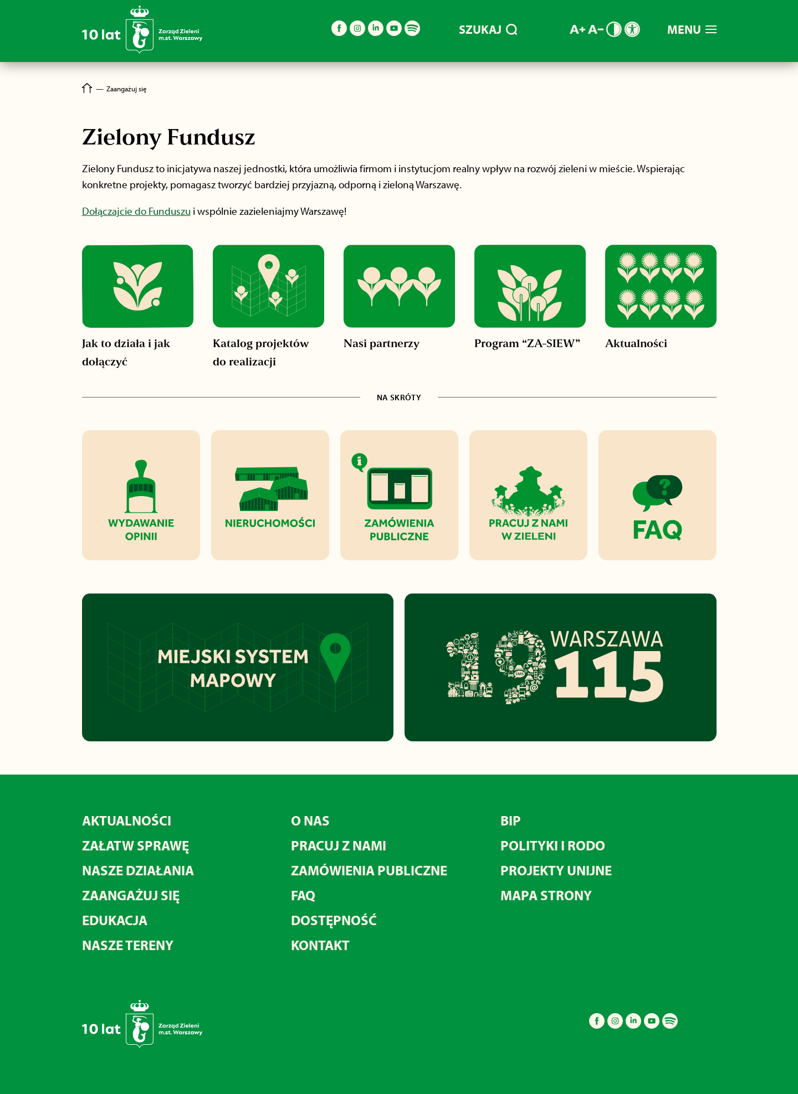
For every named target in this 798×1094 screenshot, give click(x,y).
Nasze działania (138, 870)
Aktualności (126, 820)
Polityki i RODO (552, 845)
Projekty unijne (556, 870)
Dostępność (334, 919)
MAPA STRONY (546, 895)
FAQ (303, 895)
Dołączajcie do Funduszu (136, 211)
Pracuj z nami (338, 845)
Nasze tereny (127, 944)
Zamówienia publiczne (369, 870)
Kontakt (320, 944)
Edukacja (114, 919)
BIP (510, 820)
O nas (310, 820)
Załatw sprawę (135, 845)
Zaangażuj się (131, 895)
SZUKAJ (488, 29)
